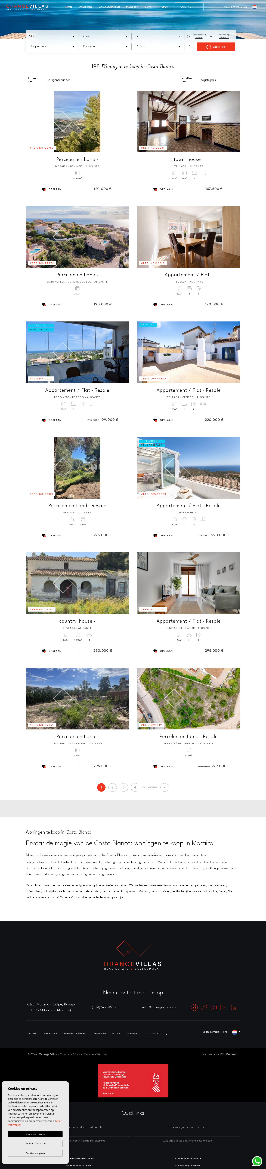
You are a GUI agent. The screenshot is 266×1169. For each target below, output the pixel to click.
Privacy (77, 1054)
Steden (163, 7)
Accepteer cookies (35, 1134)
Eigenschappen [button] (109, 7)
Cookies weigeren (35, 1153)
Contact (189, 7)
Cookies (89, 1054)
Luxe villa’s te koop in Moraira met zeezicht (79, 1127)
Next (124, 121)
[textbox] (53, 36)
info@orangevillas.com (160, 1007)
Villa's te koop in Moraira (187, 1159)
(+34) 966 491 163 (105, 1007)
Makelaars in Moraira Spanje (78, 1159)
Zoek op (216, 47)
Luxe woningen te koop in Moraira (187, 1127)
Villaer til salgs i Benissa (187, 1166)
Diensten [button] (132, 7)
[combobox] (52, 36)
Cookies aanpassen (35, 1143)
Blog (148, 7)
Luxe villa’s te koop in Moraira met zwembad (187, 1141)
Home (69, 7)
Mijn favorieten (235, 7)
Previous (31, 121)
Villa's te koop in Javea (78, 1166)
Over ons (86, 7)
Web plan (103, 1054)
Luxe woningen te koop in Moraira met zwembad (79, 1141)
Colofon (65, 1054)
